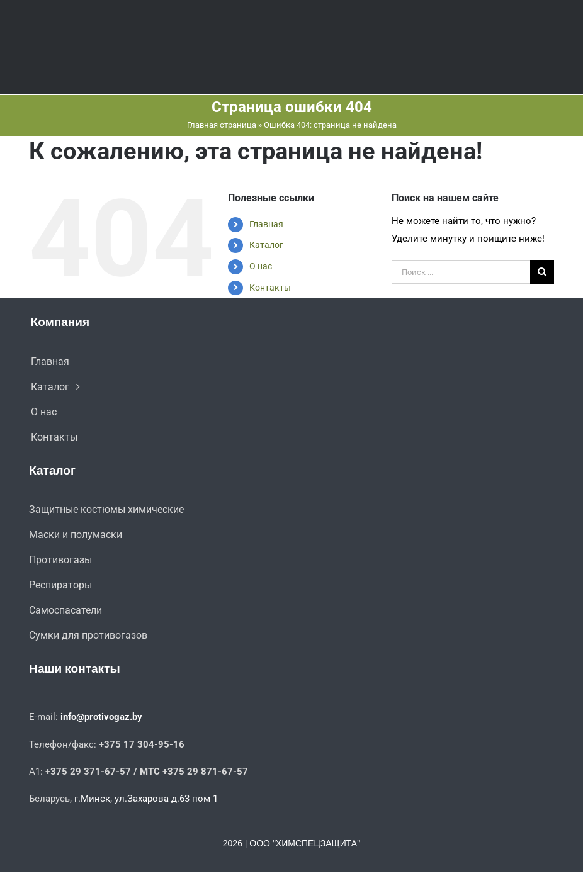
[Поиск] (542, 272)
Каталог (266, 245)
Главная (266, 224)
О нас (260, 266)
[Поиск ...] (461, 272)
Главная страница (221, 125)
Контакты (270, 288)
